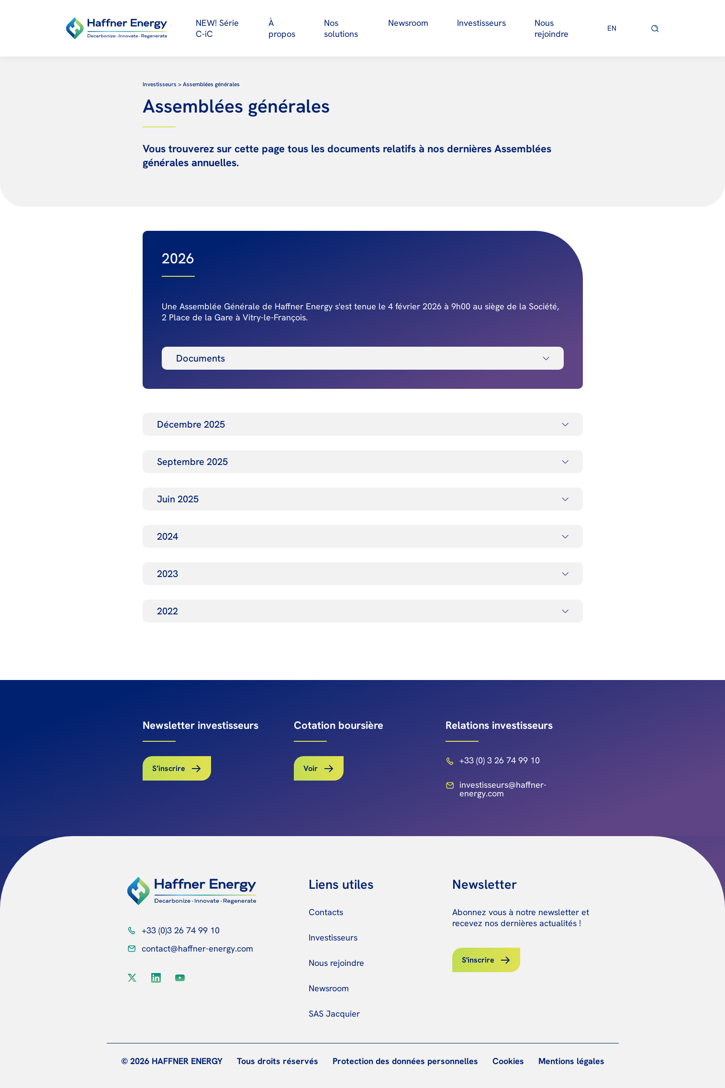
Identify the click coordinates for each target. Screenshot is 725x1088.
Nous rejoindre (552, 28)
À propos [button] (281, 28)
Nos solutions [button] (341, 28)
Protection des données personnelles (405, 1060)
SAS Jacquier (334, 1013)
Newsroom (408, 22)
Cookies (508, 1060)
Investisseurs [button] (481, 22)
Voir (310, 768)
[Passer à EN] (612, 28)
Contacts (326, 912)
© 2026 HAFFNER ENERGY (172, 1060)
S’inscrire (168, 768)
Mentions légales (571, 1060)
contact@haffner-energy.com (197, 948)
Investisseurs (333, 937)
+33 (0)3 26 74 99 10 (181, 930)
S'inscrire (478, 960)
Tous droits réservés (277, 1060)
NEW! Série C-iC (217, 28)
